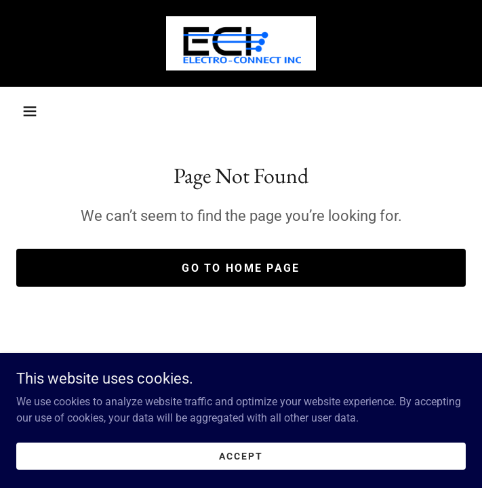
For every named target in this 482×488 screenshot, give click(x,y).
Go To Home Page (241, 268)
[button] (29, 111)
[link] (241, 43)
